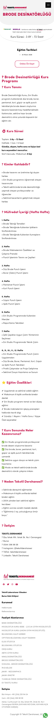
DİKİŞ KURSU (7, 649)
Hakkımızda (7, 608)
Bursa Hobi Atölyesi (10, 596)
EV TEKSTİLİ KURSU (10, 683)
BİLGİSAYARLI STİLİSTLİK (12, 645)
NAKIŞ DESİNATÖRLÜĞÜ (12, 657)
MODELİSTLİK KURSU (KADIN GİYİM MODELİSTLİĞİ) (23, 631)
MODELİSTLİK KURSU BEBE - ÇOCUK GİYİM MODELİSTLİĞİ (26, 627)
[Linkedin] (17, 584)
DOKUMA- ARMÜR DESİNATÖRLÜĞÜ (17, 664)
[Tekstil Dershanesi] (15, 5)
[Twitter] (8, 584)
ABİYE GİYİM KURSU (10, 653)
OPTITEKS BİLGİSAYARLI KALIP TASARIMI (18, 638)
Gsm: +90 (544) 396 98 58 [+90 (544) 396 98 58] (12, 698)
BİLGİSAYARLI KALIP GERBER (13, 634)
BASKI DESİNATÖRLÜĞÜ (12, 623)
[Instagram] (12, 584)
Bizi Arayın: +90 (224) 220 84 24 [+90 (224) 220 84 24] (15, 694)
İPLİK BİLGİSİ (7, 668)
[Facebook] (4, 584)
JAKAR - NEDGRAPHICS (11, 672)
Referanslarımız (8, 612)
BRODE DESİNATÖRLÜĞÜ (12, 660)
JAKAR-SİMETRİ (8, 675)
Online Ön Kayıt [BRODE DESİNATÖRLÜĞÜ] (27, 64)
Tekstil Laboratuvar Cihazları (14, 592)
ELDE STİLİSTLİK (8, 642)
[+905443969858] (45, 715)
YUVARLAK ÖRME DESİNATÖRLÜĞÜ (17, 679)
